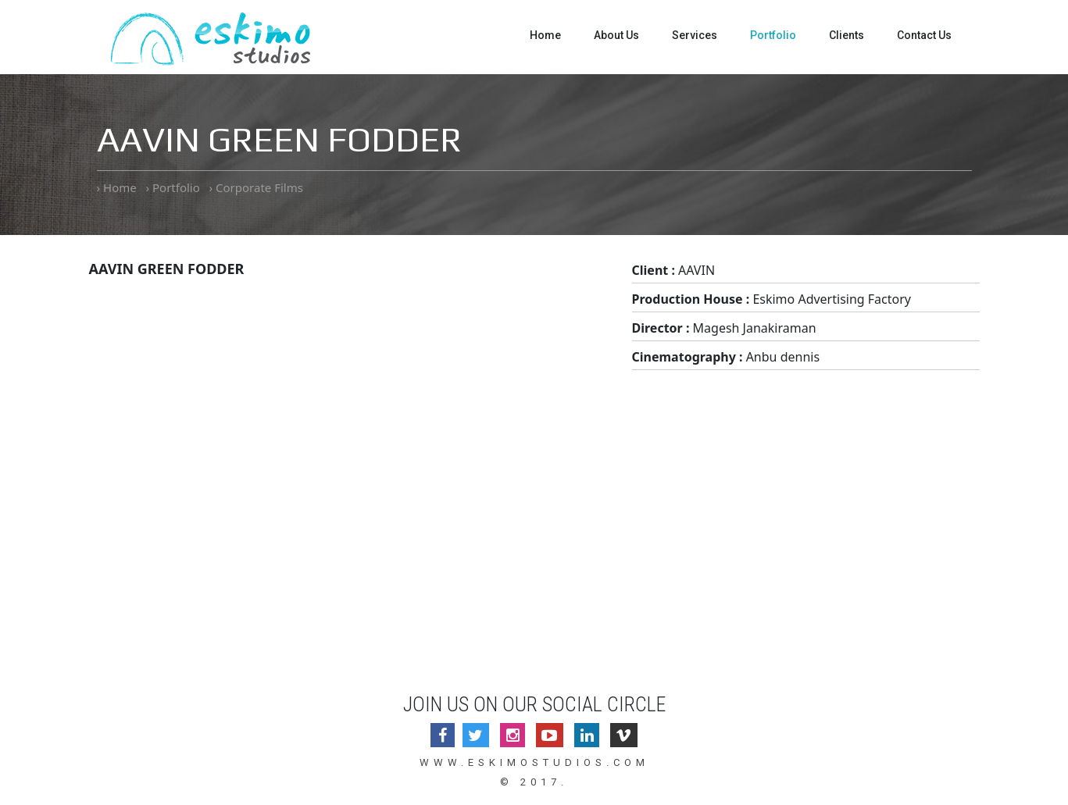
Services (694, 35)
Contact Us (924, 35)
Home (545, 35)
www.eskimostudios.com (534, 762)
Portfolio (773, 35)
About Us (616, 35)
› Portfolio (172, 187)
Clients (846, 35)
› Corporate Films (256, 187)
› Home (117, 187)
